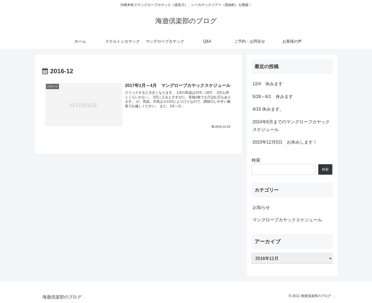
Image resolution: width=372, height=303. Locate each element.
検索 (256, 160)
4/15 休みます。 (268, 109)
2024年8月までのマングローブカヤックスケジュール (291, 125)
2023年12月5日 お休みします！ (285, 142)
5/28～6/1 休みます (273, 96)
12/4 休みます (268, 83)
